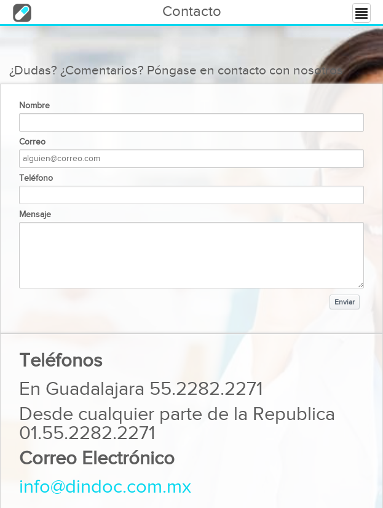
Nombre (34, 105)
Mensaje (35, 214)
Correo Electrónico (97, 458)
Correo (32, 142)
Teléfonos (60, 360)
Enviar (344, 302)
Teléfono (36, 178)
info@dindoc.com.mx (105, 486)
